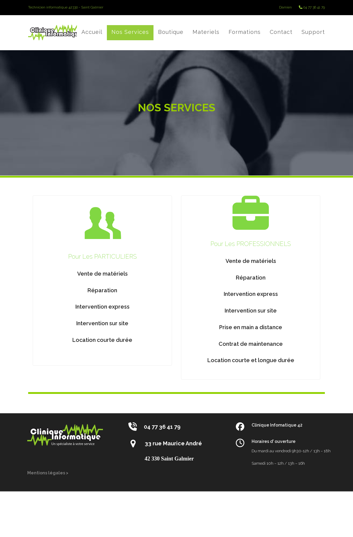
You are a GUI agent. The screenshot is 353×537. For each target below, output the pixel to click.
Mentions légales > (47, 472)
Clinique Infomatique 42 (277, 425)
